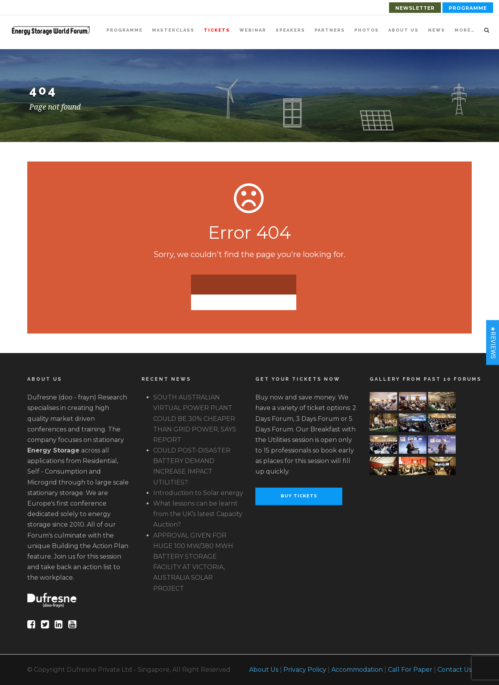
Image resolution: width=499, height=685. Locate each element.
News (436, 30)
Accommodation (357, 669)
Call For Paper (410, 669)
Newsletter (415, 8)
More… (465, 30)
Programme (468, 8)
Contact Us (454, 669)
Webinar (252, 30)
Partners (330, 30)
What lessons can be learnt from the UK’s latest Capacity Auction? (197, 514)
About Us (403, 30)
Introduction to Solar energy (198, 493)
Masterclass (173, 30)
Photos (366, 30)
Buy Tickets (299, 496)
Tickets (217, 30)
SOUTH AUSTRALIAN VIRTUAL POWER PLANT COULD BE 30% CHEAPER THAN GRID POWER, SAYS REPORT (194, 419)
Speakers (290, 30)
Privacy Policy (304, 669)
